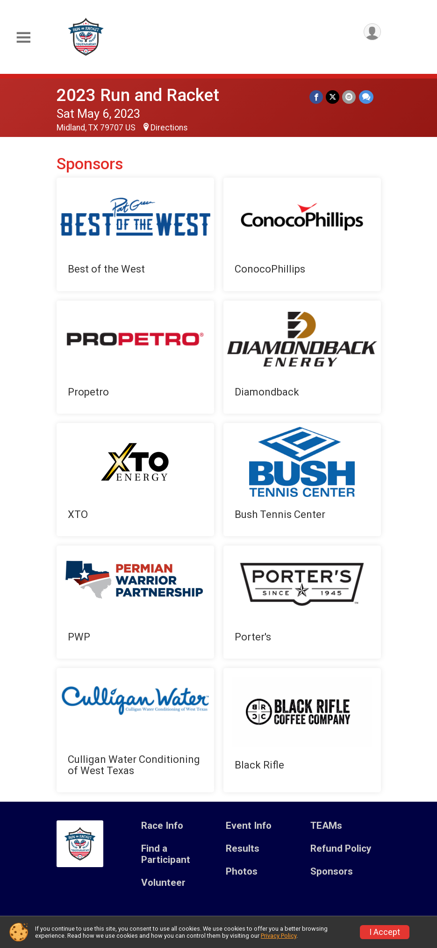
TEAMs (326, 825)
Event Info (249, 825)
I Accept (384, 932)
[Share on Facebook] (316, 97)
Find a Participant (165, 854)
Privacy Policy (278, 935)
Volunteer (163, 882)
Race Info (162, 825)
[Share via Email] (349, 97)
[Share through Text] (366, 97)
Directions (169, 127)
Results (242, 848)
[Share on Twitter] (333, 97)
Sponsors (331, 871)
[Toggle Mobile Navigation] (23, 37)
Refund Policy (340, 848)
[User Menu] (372, 32)
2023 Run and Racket (138, 95)
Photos (242, 871)
